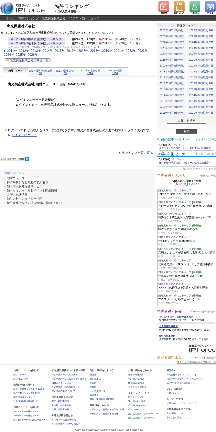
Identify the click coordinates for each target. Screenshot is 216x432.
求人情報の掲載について (63, 391)
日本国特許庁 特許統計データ (27, 401)
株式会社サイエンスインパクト (182, 374)
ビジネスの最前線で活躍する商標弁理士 (187, 289)
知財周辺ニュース (22, 378)
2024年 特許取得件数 (201, 42)
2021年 (119, 50)
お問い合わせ (173, 393)
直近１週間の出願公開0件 (40, 72)
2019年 (107, 50)
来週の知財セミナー (173, 154)
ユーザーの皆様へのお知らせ (181, 383)
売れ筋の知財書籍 (137, 401)
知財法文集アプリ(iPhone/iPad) (143, 413)
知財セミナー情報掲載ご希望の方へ (30, 419)
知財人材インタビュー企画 (24, 198)
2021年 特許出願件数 (172, 59)
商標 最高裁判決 (136, 383)
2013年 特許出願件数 (172, 100)
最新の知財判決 (135, 374)
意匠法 (93, 383)
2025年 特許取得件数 (201, 36)
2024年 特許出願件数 (172, 42)
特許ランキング (28, 18)
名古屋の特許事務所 (61, 405)
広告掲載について (175, 413)
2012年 (24, 50)
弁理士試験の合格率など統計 (66, 424)
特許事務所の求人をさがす (65, 374)
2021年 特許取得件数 (201, 59)
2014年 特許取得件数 (201, 95)
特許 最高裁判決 (136, 378)
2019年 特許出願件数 (172, 65)
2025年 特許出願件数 (172, 36)
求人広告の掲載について (178, 417)
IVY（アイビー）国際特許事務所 (176, 316)
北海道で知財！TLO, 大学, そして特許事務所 (187, 266)
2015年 (60, 50)
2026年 (33, 54)
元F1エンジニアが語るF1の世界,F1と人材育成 (187, 254)
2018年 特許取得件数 (201, 71)
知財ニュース (15, 70)
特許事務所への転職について (66, 387)
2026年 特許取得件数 (201, 30)
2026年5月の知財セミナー (26, 415)
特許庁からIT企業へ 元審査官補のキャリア (187, 219)
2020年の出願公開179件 (90, 72)
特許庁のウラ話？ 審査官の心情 (187, 231)
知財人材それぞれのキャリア (174, 190)
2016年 (71, 50)
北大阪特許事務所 (168, 326)
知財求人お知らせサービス (24, 186)
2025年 (21, 54)
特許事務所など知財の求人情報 (27, 182)
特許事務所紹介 (169, 312)
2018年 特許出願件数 (172, 71)
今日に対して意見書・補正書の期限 (107, 409)
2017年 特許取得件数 (201, 77)
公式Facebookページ (138, 405)
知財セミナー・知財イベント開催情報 (32, 190)
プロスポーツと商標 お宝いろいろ (187, 301)
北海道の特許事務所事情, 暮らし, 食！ (187, 277)
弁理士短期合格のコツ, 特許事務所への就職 (187, 207)
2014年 (48, 50)
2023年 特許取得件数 (201, 47)
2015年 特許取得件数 (201, 89)
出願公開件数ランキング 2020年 (29, 389)
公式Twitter (133, 409)
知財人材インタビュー (62, 383)
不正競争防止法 (97, 391)
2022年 (131, 50)
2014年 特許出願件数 (172, 95)
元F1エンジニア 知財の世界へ (187, 242)
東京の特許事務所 (60, 401)
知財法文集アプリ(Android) (141, 418)
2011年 (12, 50)
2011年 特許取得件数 (201, 112)
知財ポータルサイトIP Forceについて (185, 378)
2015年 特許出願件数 (172, 89)
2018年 (95, 50)
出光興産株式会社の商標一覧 (27, 60)
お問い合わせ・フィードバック (182, 403)
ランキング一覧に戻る (137, 152)
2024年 (9, 54)
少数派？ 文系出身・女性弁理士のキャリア (187, 195)
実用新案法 (95, 378)
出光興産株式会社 (54, 18)
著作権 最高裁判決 (137, 387)
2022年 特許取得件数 (201, 53)
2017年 (83, 50)
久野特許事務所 (167, 336)
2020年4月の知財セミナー (26, 411)
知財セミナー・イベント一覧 (199, 168)
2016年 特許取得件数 (201, 83)
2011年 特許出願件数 (172, 112)
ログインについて (103, 32)
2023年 (143, 50)
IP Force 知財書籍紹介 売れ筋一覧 (196, 362)
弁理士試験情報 (17, 194)
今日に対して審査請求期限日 (104, 413)
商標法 (93, 387)
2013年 (36, 50)
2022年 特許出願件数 (172, 53)
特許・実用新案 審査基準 (102, 399)
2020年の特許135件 (115, 72)
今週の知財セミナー (173, 139)
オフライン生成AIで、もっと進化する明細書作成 (185, 148)
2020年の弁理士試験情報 (64, 419)
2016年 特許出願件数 (172, 83)
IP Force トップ (135, 397)
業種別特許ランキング (24, 397)
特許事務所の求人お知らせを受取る (69, 378)
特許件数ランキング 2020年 (26, 393)
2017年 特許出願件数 (172, 77)
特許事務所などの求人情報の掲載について (35, 202)
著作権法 (94, 395)
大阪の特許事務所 (60, 409)
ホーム (10, 18)
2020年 (73, 18)
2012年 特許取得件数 (201, 106)
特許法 (93, 374)
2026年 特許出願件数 (172, 30)
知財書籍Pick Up (170, 358)
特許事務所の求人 (171, 176)
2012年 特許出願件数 (172, 106)
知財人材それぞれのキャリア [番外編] (179, 202)
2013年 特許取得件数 (201, 100)
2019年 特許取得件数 (201, 65)
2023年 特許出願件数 (172, 47)
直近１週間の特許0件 (65, 72)
